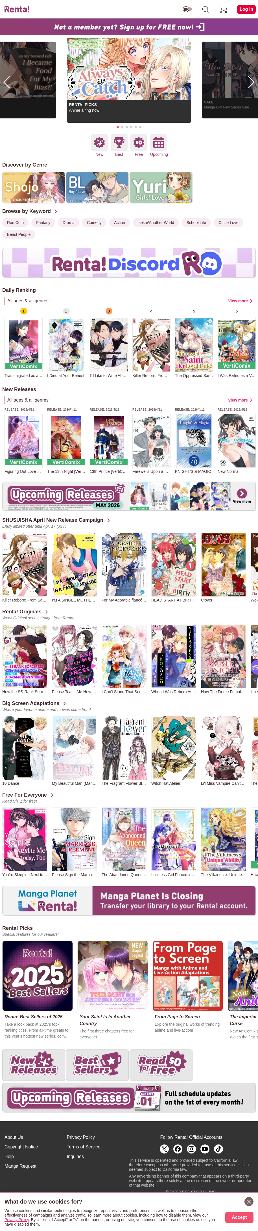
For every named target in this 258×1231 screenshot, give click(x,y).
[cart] (223, 9)
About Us (14, 1137)
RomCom (15, 222)
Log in (246, 9)
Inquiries (75, 1156)
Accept (239, 1217)
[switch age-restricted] (187, 9)
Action (119, 222)
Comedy (94, 222)
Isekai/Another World (155, 222)
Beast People (18, 234)
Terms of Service (83, 1146)
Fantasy (43, 222)
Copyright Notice (21, 1146)
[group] (24, 343)
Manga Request (20, 1166)
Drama (69, 222)
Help (9, 1156)
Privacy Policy (81, 1137)
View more (238, 301)
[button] (118, 127)
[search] (205, 9)
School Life (196, 222)
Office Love (228, 222)
